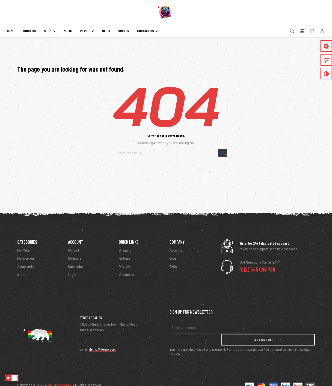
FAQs (173, 267)
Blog (172, 259)
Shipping (125, 250)
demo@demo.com (102, 344)
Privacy (124, 267)
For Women (25, 259)
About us (176, 250)
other (21, 275)
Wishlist (73, 250)
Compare (75, 259)
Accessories (26, 267)
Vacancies (126, 275)
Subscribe (75, 267)
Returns (125, 259)
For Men (23, 250)
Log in (72, 275)
